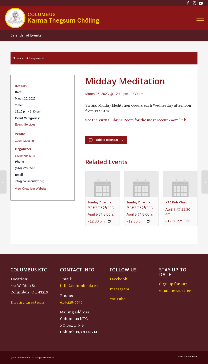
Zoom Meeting (24, 140)
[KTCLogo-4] (52, 18)
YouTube (117, 299)
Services (30, 124)
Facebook (118, 279)
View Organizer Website (31, 188)
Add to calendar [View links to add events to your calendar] (107, 139)
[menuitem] (199, 18)
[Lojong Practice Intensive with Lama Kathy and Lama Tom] (204, 182)
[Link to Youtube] (200, 3)
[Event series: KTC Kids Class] (187, 221)
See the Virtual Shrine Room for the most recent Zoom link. (136, 120)
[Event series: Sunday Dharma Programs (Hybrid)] (109, 221)
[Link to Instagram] (194, 3)
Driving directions (28, 302)
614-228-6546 (71, 302)
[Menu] (199, 18)
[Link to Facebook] (188, 3)
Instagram (119, 289)
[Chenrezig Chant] (3, 182)
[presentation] (102, 184)
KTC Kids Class (176, 202)
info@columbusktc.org (81, 285)
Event (19, 124)
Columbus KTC (25, 156)
